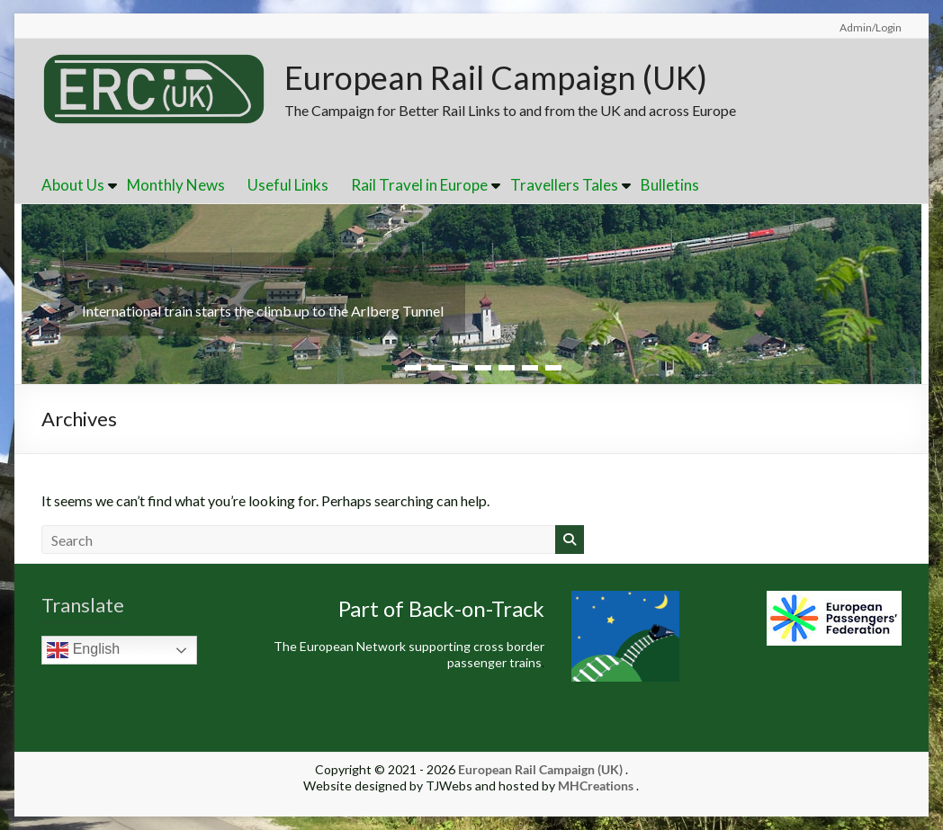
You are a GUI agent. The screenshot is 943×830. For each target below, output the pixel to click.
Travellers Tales (564, 184)
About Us (72, 184)
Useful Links (287, 184)
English (83, 650)
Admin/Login (871, 27)
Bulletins (670, 184)
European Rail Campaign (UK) (495, 77)
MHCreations (595, 785)
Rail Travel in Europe (419, 184)
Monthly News (176, 184)
